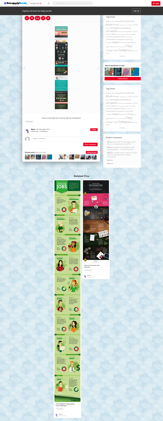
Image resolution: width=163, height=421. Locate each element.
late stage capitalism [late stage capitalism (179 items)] (124, 34)
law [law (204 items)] (131, 34)
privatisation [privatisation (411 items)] (111, 39)
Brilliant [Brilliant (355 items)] (116, 25)
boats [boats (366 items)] (118, 21)
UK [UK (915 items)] (129, 50)
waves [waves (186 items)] (135, 50)
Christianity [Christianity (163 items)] (129, 25)
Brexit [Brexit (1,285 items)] (109, 24)
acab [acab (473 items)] (108, 21)
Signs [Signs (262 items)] (107, 47)
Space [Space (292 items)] (112, 46)
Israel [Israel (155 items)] (133, 31)
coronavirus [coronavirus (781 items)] (125, 28)
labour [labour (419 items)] (114, 34)
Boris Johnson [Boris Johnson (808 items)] (127, 21)
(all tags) (122, 56)
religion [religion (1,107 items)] (116, 42)
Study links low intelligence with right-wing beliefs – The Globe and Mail (120, 148)
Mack (60, 414)
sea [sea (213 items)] (135, 42)
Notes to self (40, 152)
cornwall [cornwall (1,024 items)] (114, 27)
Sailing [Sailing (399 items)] (130, 42)
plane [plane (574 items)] (117, 36)
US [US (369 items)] (132, 50)
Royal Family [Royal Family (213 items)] (124, 42)
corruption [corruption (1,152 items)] (111, 31)
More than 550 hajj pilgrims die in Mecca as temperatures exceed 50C (121, 143)
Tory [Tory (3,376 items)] (129, 46)
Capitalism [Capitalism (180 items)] (122, 25)
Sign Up (136, 11)
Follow (94, 130)
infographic (29, 121)
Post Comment (90, 144)
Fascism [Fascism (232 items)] (120, 31)
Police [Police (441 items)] (122, 37)
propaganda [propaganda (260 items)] (121, 39)
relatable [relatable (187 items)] (108, 42)
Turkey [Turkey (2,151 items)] (123, 50)
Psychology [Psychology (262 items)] (129, 39)
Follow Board (91, 152)
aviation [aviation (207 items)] (112, 21)
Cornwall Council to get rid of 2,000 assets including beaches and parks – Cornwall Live (122, 155)
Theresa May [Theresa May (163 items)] (121, 46)
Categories (35, 3)
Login (157, 3)
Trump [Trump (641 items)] (109, 50)
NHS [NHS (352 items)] (112, 37)
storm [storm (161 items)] (116, 46)
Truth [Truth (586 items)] (115, 50)
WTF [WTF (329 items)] (107, 53)
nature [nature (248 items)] (108, 37)
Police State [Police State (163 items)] (129, 37)
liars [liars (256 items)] (133, 34)
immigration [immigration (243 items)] (127, 31)
